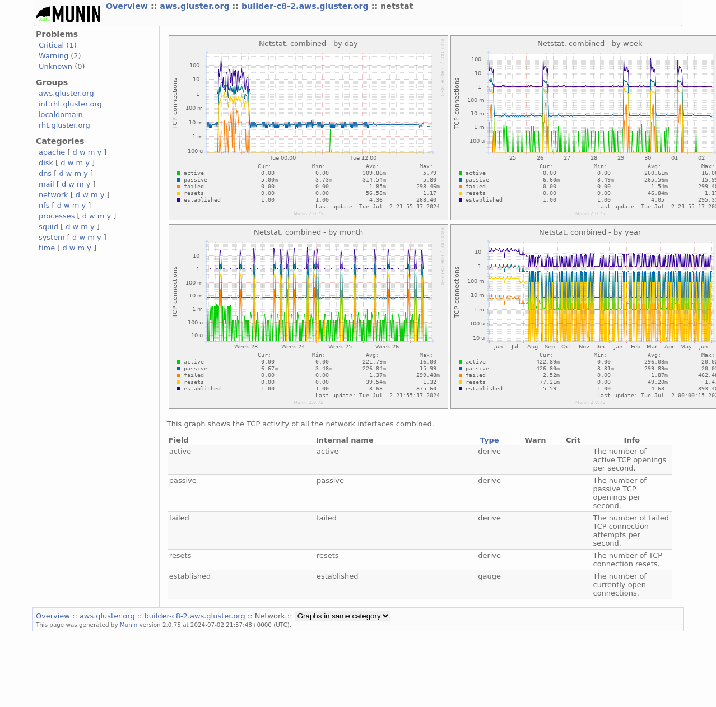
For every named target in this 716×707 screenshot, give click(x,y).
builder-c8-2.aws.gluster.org (306, 6)
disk (46, 163)
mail (46, 184)
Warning (53, 56)
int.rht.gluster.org (70, 104)
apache (52, 152)
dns (45, 173)
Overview (128, 6)
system (52, 237)
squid (48, 226)
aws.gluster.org (196, 6)
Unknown (55, 66)
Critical (51, 45)
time (47, 248)
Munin (129, 624)
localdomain (61, 114)
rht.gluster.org (64, 125)
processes (57, 216)
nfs (44, 205)
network (53, 194)
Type (489, 440)
